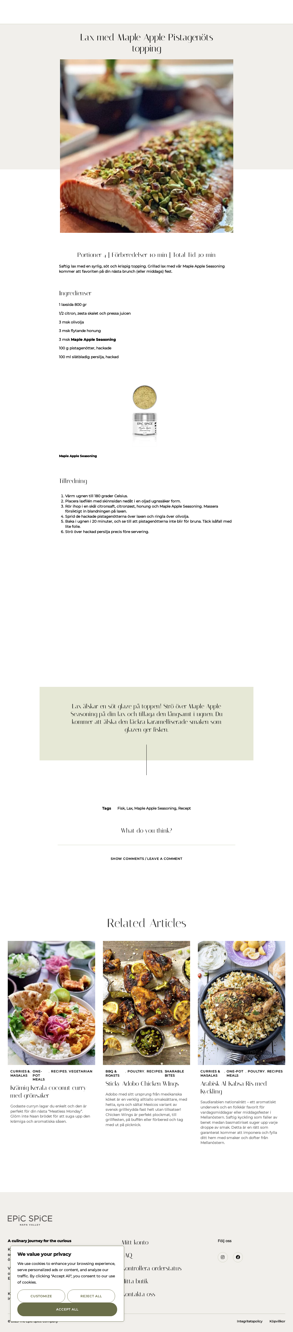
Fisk (121, 808)
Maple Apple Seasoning (155, 808)
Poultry (135, 1071)
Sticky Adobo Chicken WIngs (142, 1083)
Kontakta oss (138, 1294)
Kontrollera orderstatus (152, 1268)
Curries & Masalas (20, 1073)
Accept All (67, 1309)
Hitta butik (135, 1281)
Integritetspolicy (249, 1321)
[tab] (146, 855)
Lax (129, 808)
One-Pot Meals (39, 1075)
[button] (11, 10)
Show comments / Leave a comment (147, 859)
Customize (41, 1296)
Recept (184, 808)
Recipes (58, 1071)
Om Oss (123, 16)
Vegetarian (80, 1071)
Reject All (91, 1296)
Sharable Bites (174, 1073)
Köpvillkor (277, 1321)
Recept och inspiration (161, 16)
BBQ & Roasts (113, 1073)
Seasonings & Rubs (89, 16)
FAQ (127, 1255)
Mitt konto (135, 1242)
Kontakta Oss (208, 16)
